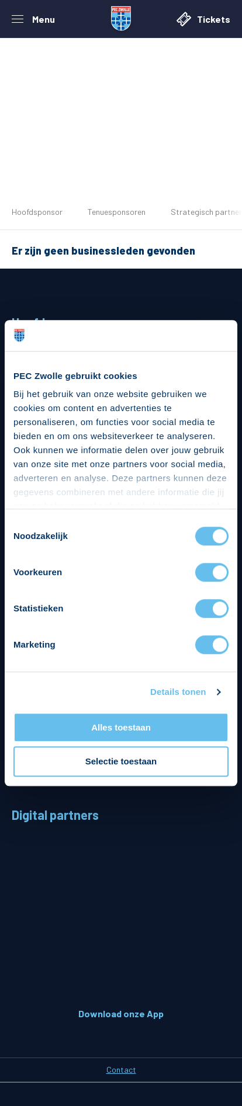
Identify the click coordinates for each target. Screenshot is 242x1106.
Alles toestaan (121, 727)
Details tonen (178, 692)
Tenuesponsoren (117, 212)
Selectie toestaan (121, 762)
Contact (121, 1069)
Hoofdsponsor (37, 212)
